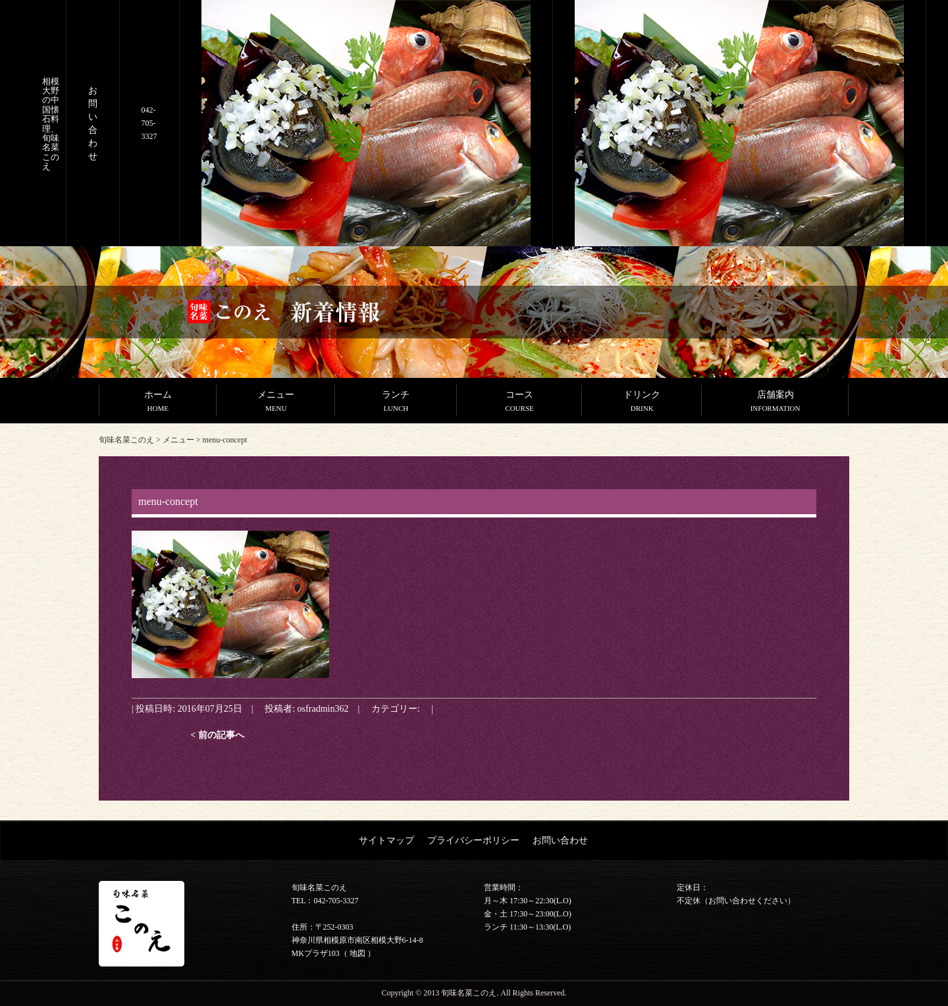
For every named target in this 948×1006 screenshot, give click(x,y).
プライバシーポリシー (473, 840)
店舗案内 (775, 402)
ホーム (157, 402)
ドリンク (642, 402)
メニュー (275, 402)
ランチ (396, 402)
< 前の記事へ (217, 734)
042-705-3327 (149, 123)
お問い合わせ (560, 840)
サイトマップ (386, 840)
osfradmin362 (323, 708)
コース (519, 402)
